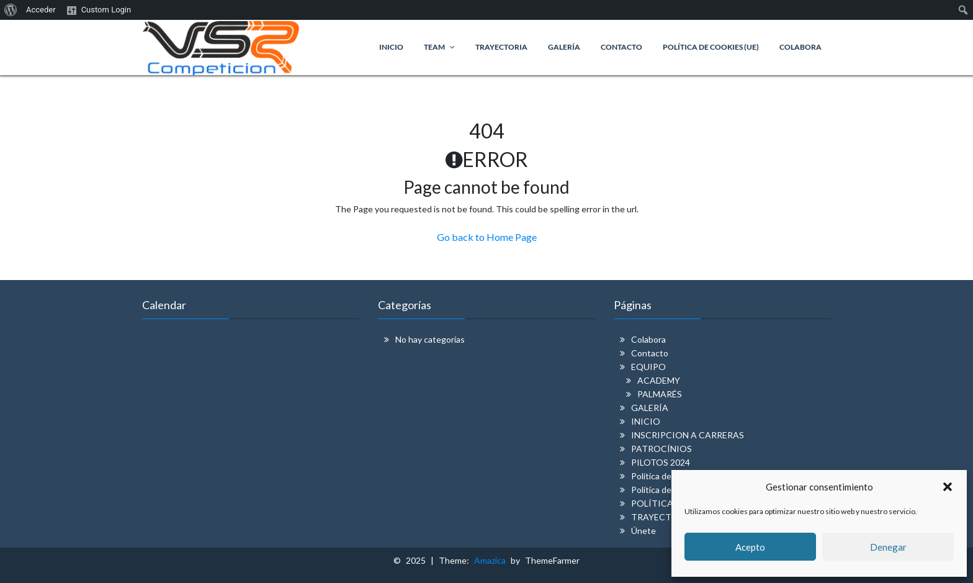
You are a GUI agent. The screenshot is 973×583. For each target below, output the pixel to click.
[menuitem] (11, 10)
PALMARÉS (659, 394)
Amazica (492, 560)
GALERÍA (649, 407)
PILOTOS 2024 (660, 462)
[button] (947, 487)
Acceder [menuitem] (41, 9)
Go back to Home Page (487, 237)
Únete (643, 530)
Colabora (648, 339)
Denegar (888, 547)
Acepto (750, 547)
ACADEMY (658, 380)
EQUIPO (648, 366)
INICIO (645, 421)
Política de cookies (667, 476)
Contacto (649, 353)
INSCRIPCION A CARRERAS (687, 435)
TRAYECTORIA (662, 517)
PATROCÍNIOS (661, 448)
